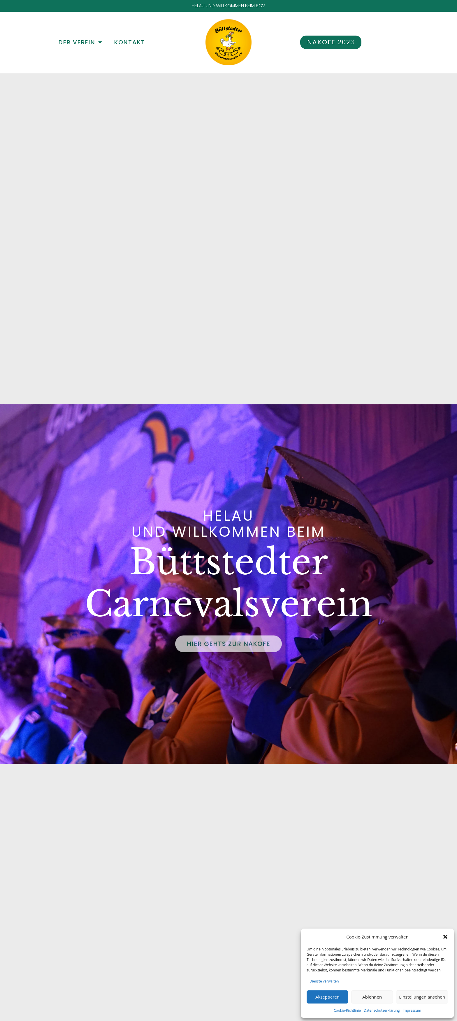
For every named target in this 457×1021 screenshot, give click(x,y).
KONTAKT (129, 42)
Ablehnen (372, 997)
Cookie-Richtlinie (347, 1010)
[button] (445, 937)
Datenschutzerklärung (382, 1010)
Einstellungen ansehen (422, 997)
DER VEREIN (81, 42)
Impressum (412, 1010)
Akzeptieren (327, 997)
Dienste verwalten (324, 981)
